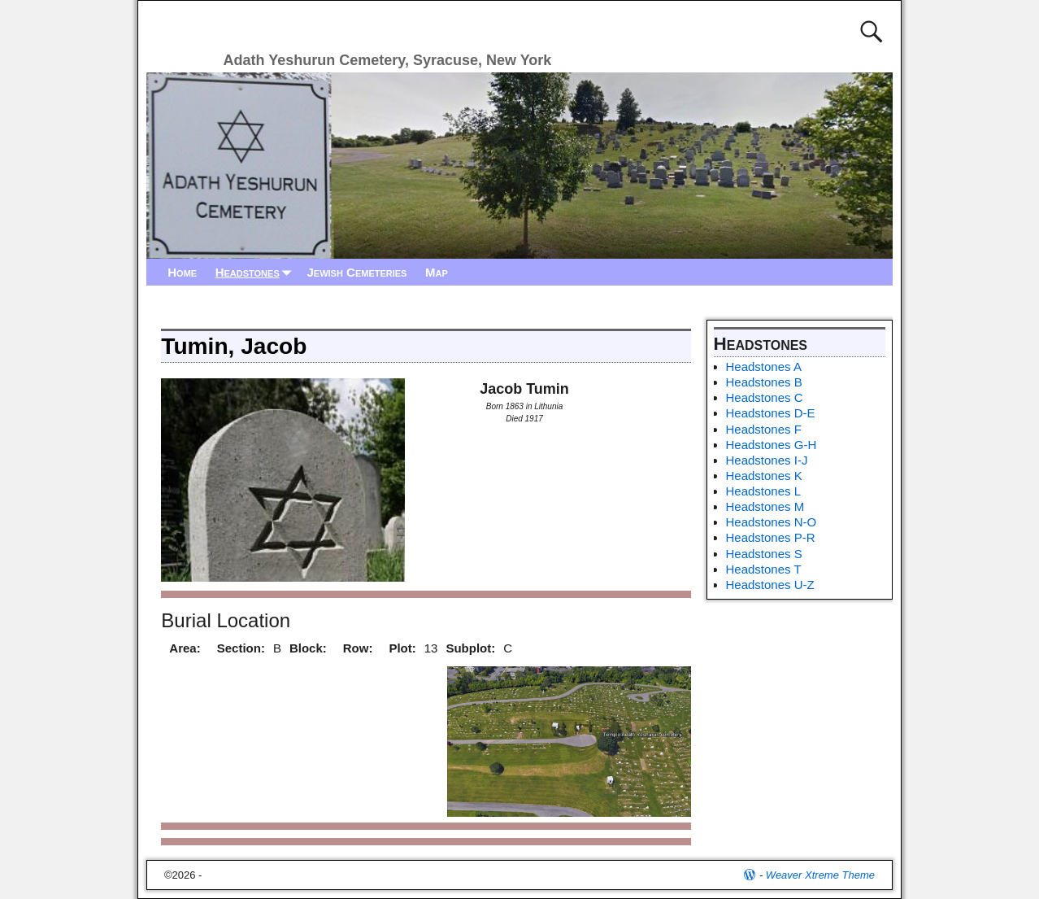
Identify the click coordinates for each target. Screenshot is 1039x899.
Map (436, 272)
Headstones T (764, 569)
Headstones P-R (770, 537)
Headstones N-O (771, 522)
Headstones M (765, 506)
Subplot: (470, 648)
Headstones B (764, 382)
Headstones (256, 272)
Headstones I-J (767, 460)
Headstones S (764, 554)
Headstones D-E (770, 413)
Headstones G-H (771, 445)
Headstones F (764, 429)
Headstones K (764, 475)
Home (182, 272)
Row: (358, 648)
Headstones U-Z (770, 584)
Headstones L (764, 491)
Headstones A (764, 366)
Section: (241, 648)
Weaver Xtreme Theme (820, 875)
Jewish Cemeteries (356, 272)
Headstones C (764, 397)
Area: (184, 648)
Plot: (402, 648)
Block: (308, 648)
